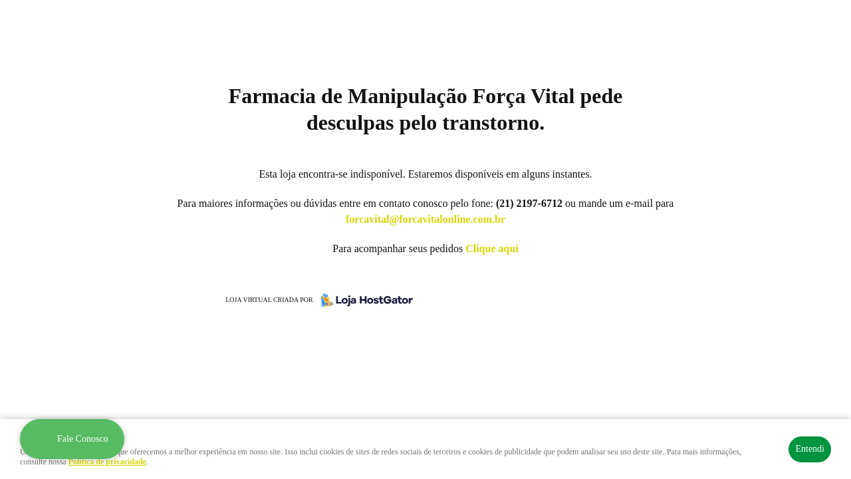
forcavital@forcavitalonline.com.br (425, 219)
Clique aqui (492, 248)
